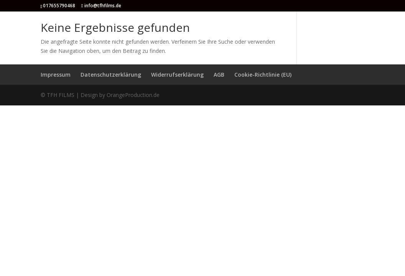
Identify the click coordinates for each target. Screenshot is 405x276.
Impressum (56, 74)
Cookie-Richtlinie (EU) (262, 74)
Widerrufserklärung (177, 74)
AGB (219, 74)
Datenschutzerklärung (111, 74)
